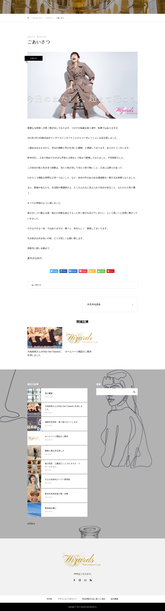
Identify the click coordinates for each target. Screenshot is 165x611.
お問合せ (31, 524)
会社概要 (114, 599)
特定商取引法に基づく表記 (93, 599)
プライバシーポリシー (67, 599)
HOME (49, 599)
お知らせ (33, 58)
